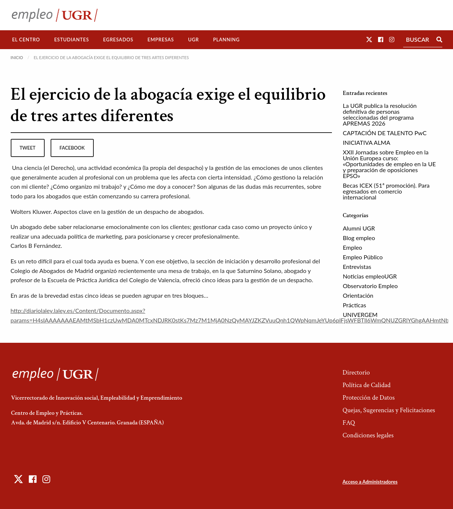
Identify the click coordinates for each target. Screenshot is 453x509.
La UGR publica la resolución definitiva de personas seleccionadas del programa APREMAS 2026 (380, 114)
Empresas (160, 39)
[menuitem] (26, 39)
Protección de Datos (369, 397)
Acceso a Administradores (370, 482)
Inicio (17, 57)
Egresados (118, 39)
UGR (193, 39)
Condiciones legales (368, 435)
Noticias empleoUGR (370, 276)
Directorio (356, 372)
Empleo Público (363, 256)
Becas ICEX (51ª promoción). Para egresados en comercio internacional (386, 191)
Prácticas (354, 304)
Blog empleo (359, 237)
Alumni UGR (359, 228)
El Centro (26, 39)
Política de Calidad (367, 385)
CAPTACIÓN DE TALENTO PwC (385, 132)
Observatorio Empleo (370, 285)
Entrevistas (357, 266)
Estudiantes (71, 39)
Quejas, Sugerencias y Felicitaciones (389, 410)
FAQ (349, 423)
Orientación (358, 295)
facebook (72, 148)
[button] (369, 39)
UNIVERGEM (360, 314)
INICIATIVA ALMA (367, 142)
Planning (226, 39)
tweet (27, 148)
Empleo (352, 247)
